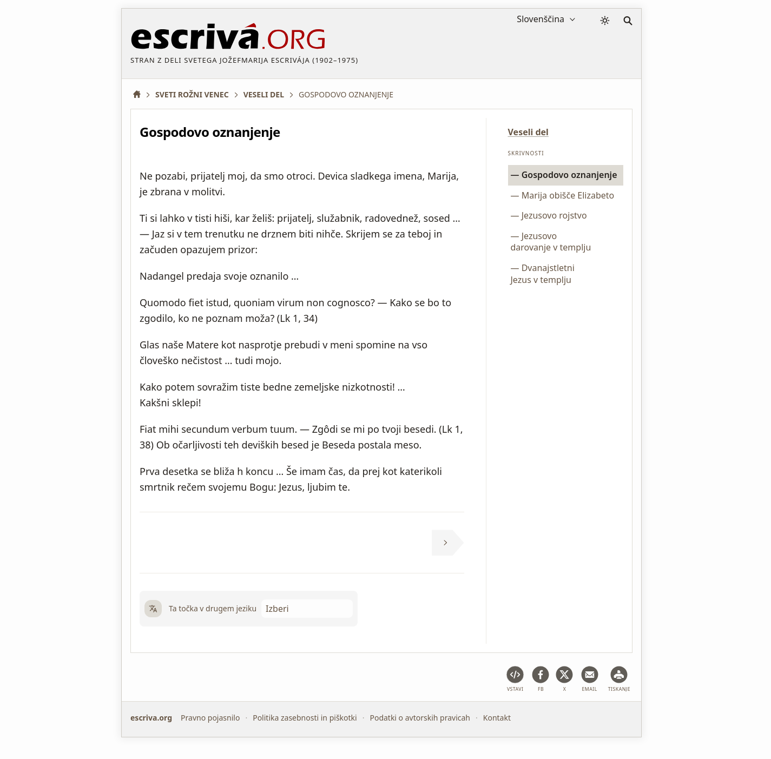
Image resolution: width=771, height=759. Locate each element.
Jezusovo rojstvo (554, 215)
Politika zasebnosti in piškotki (305, 717)
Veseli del (528, 132)
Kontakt (497, 717)
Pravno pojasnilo (210, 717)
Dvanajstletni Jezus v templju (543, 274)
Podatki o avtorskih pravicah (420, 717)
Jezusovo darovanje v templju (551, 242)
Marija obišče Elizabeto (568, 195)
